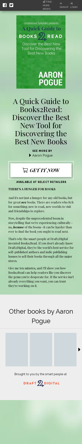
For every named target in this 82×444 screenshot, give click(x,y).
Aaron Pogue (42, 155)
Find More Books (47, 5)
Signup (64, 5)
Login (73, 5)
